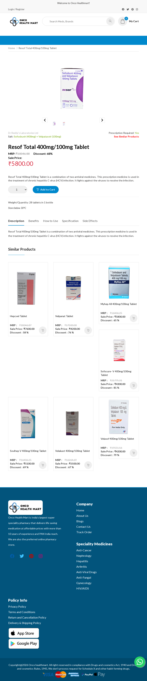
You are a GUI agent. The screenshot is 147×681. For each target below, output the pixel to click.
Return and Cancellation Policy (27, 617)
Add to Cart (45, 189)
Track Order (84, 532)
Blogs (80, 521)
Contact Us (83, 526)
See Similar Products (126, 136)
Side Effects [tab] (90, 220)
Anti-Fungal (83, 577)
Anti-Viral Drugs (86, 572)
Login (11, 9)
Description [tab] (16, 220)
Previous (45, 120)
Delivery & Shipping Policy (24, 623)
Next (102, 120)
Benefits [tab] (33, 220)
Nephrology (83, 555)
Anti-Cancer (84, 550)
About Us (82, 515)
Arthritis (81, 566)
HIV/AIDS (82, 588)
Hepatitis (82, 561)
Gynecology (83, 583)
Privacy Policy (17, 606)
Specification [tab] (70, 220)
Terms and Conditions (21, 612)
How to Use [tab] (50, 220)
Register (20, 9)
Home (11, 48)
